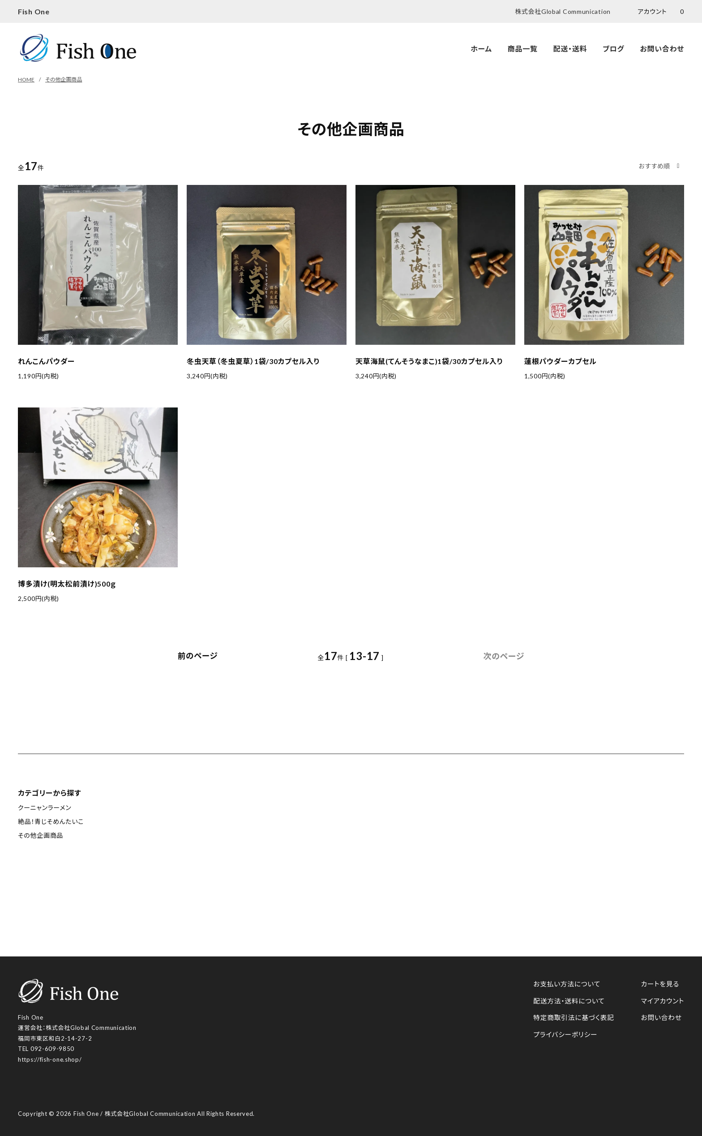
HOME (26, 79)
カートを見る (659, 984)
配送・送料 (570, 48)
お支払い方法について (566, 984)
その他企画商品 (63, 79)
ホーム (481, 48)
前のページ (197, 656)
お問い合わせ (662, 48)
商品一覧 (523, 48)
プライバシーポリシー (564, 1034)
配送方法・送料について (568, 1001)
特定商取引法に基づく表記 (573, 1017)
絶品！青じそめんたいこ (51, 821)
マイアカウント (662, 1001)
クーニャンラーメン (44, 807)
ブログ (613, 48)
